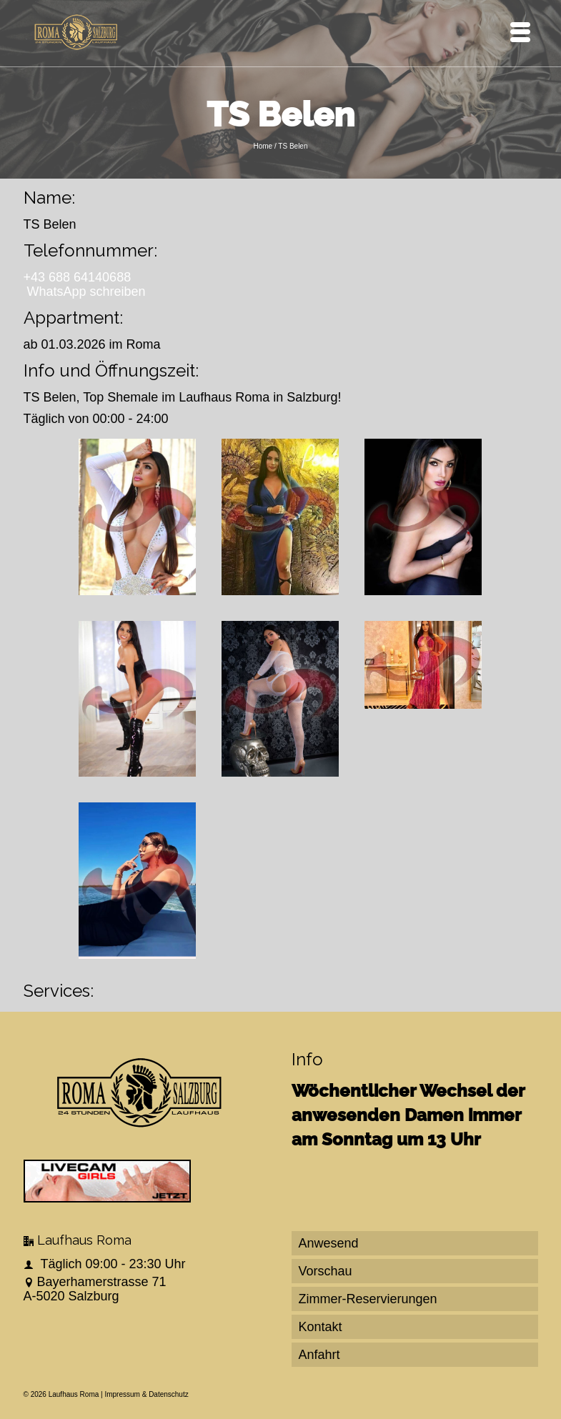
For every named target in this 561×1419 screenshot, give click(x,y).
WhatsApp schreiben (86, 291)
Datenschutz (169, 1394)
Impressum (121, 1394)
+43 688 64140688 (77, 277)
